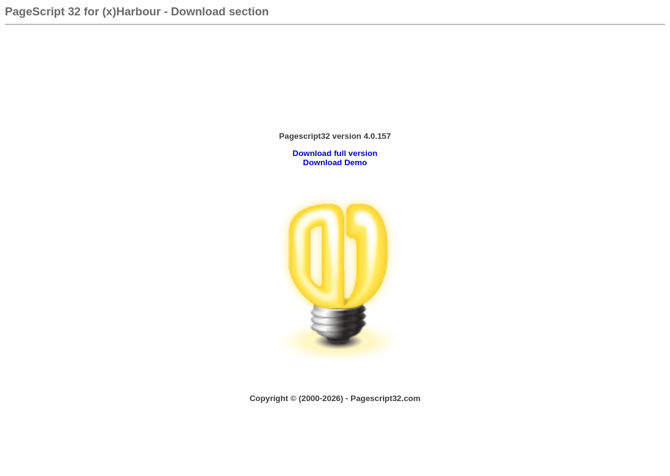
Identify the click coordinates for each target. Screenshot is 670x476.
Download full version (335, 153)
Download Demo (335, 162)
